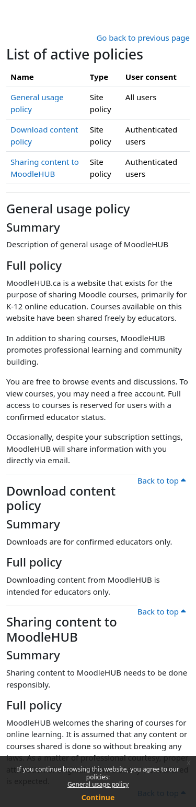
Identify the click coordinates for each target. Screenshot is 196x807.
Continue (98, 797)
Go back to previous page (143, 37)
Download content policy (61, 498)
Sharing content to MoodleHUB (61, 629)
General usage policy (98, 784)
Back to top (161, 480)
